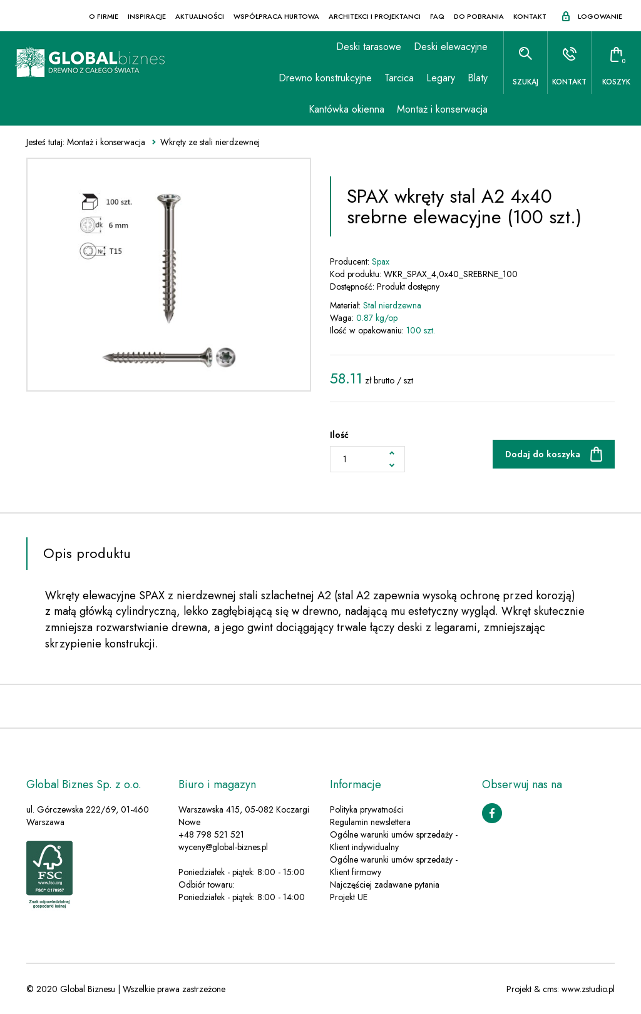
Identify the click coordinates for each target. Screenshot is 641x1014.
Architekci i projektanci (375, 16)
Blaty (478, 78)
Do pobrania (479, 16)
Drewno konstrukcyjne (325, 78)
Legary (440, 78)
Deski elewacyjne (451, 46)
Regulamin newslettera (370, 822)
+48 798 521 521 (211, 834)
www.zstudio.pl (588, 989)
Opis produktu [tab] (87, 553)
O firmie (103, 16)
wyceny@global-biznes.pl (223, 847)
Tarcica (399, 78)
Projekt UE (348, 897)
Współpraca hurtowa (276, 16)
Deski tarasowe (368, 46)
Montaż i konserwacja (442, 109)
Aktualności (199, 16)
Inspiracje (147, 16)
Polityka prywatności (366, 809)
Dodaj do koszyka (542, 454)
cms (550, 989)
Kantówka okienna (346, 109)
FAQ (437, 16)
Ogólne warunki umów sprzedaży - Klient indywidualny (394, 840)
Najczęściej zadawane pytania (384, 884)
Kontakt (529, 16)
